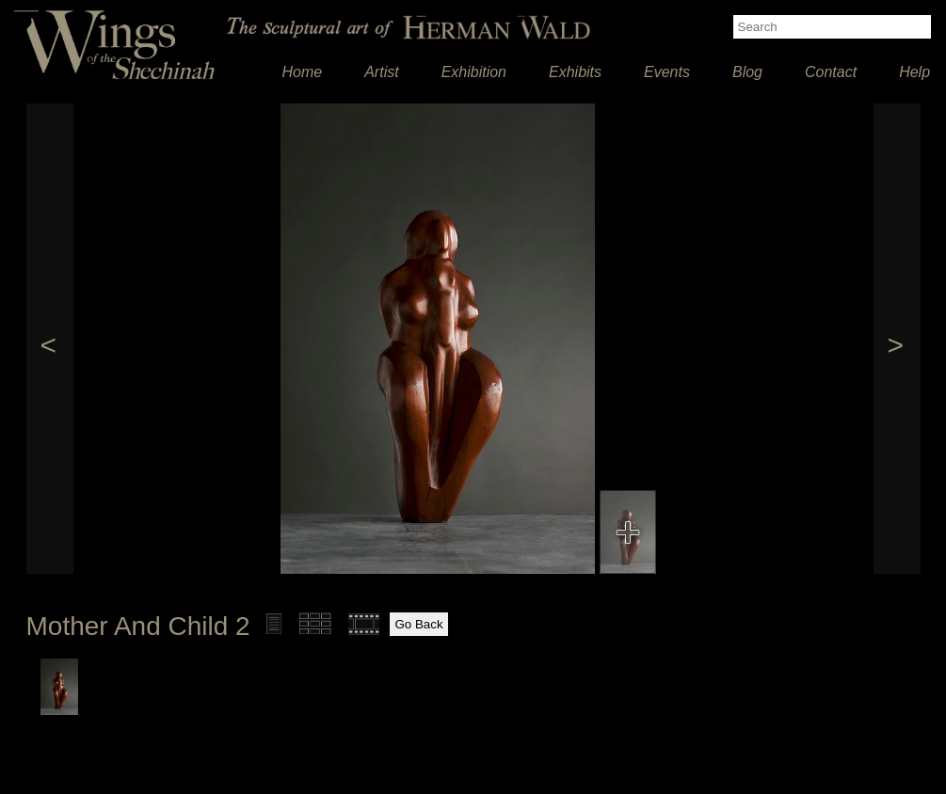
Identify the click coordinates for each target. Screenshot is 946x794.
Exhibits (575, 72)
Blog (747, 72)
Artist (381, 72)
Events (667, 72)
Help (914, 72)
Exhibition (473, 72)
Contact (831, 72)
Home (302, 72)
